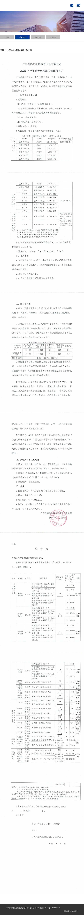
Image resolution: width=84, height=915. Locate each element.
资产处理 (38, 37)
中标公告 (53, 37)
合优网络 (74, 911)
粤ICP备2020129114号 (53, 908)
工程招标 (7, 37)
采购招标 (22, 37)
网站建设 (67, 911)
